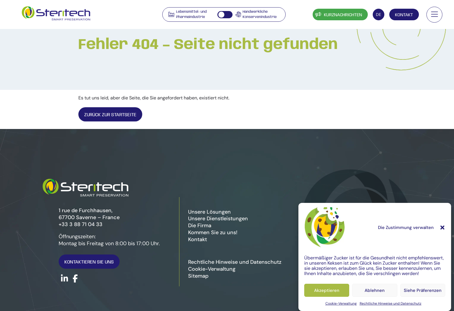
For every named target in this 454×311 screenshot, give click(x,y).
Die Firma (199, 225)
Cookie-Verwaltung (341, 303)
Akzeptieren (326, 290)
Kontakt (404, 15)
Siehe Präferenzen (423, 290)
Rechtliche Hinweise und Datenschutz (390, 303)
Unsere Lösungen (209, 211)
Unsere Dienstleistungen (218, 218)
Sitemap (198, 275)
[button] (442, 227)
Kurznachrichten (338, 14)
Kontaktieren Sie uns (89, 262)
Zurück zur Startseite (110, 114)
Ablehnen (375, 290)
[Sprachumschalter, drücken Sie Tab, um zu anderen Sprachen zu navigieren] (378, 14)
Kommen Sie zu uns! (212, 232)
